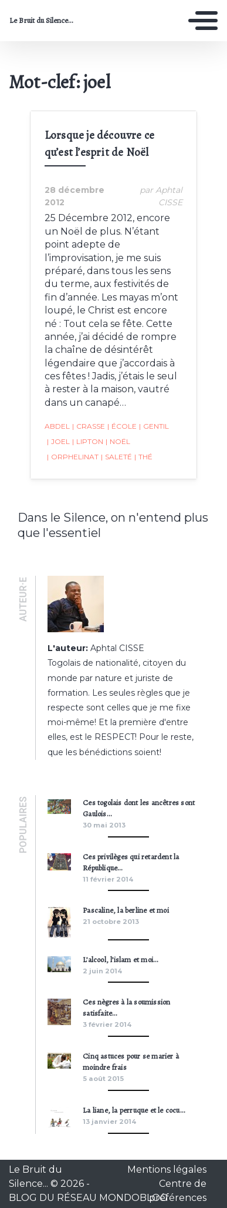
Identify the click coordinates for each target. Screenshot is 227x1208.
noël (118, 441)
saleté (116, 457)
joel (58, 441)
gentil (154, 426)
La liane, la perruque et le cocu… (134, 1110)
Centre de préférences (177, 1190)
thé (143, 457)
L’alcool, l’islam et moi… (120, 960)
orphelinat (73, 457)
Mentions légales (166, 1169)
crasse (88, 426)
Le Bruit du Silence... (41, 20)
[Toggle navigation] (203, 20)
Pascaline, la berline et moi (126, 910)
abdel (57, 426)
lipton (87, 441)
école (122, 426)
